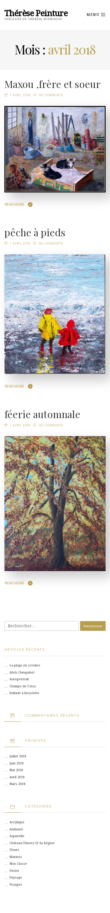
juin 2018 (16, 763)
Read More (14, 204)
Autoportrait (19, 679)
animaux (16, 829)
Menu (96, 14)
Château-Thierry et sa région (32, 843)
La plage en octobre (24, 665)
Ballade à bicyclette (24, 693)
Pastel (14, 871)
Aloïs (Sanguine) (22, 672)
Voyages (15, 885)
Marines (15, 857)
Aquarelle (16, 836)
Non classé (18, 864)
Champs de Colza (22, 686)
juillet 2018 (17, 756)
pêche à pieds (34, 232)
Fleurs (14, 850)
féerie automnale (42, 414)
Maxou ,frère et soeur (52, 83)
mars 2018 (17, 784)
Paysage (15, 877)
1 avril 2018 (20, 95)
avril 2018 (16, 777)
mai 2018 (16, 770)
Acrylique (16, 822)
